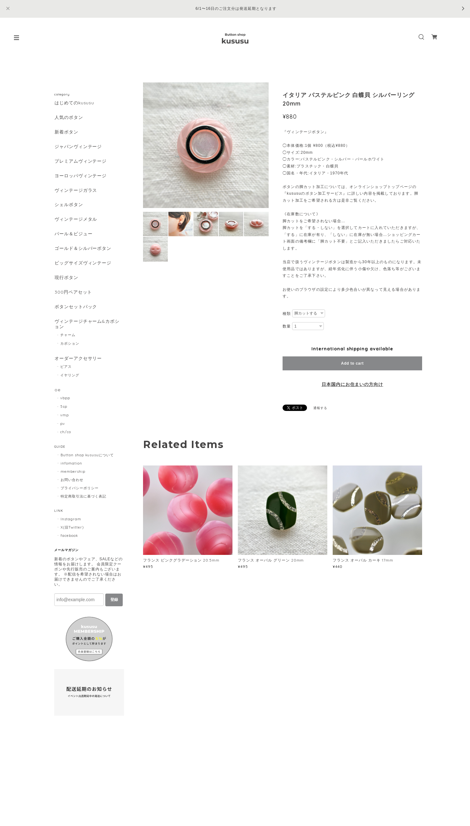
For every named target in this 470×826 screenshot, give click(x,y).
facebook (69, 540)
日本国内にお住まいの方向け (352, 384)
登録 (114, 604)
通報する (320, 408)
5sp (63, 411)
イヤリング (69, 379)
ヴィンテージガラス (75, 191)
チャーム (67, 339)
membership (73, 476)
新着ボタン (66, 132)
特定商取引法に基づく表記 (83, 501)
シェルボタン (68, 206)
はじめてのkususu (74, 103)
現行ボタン (66, 280)
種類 (287, 313)
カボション (69, 347)
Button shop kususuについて (87, 460)
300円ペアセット (73, 295)
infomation (71, 468)
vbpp (65, 402)
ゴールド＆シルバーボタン (82, 251)
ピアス (66, 371)
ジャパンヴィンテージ (78, 147)
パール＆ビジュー (73, 236)
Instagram (71, 524)
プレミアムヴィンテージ (80, 162)
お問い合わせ (72, 484)
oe (57, 394)
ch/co (65, 436)
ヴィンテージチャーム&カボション (86, 328)
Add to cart (352, 363)
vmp (64, 420)
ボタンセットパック (75, 310)
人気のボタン (68, 117)
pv (62, 428)
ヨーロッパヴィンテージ (80, 177)
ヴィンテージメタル (75, 221)
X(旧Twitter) (72, 532)
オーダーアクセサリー (78, 362)
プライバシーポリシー (80, 493)
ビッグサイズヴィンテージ (82, 266)
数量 (287, 326)
